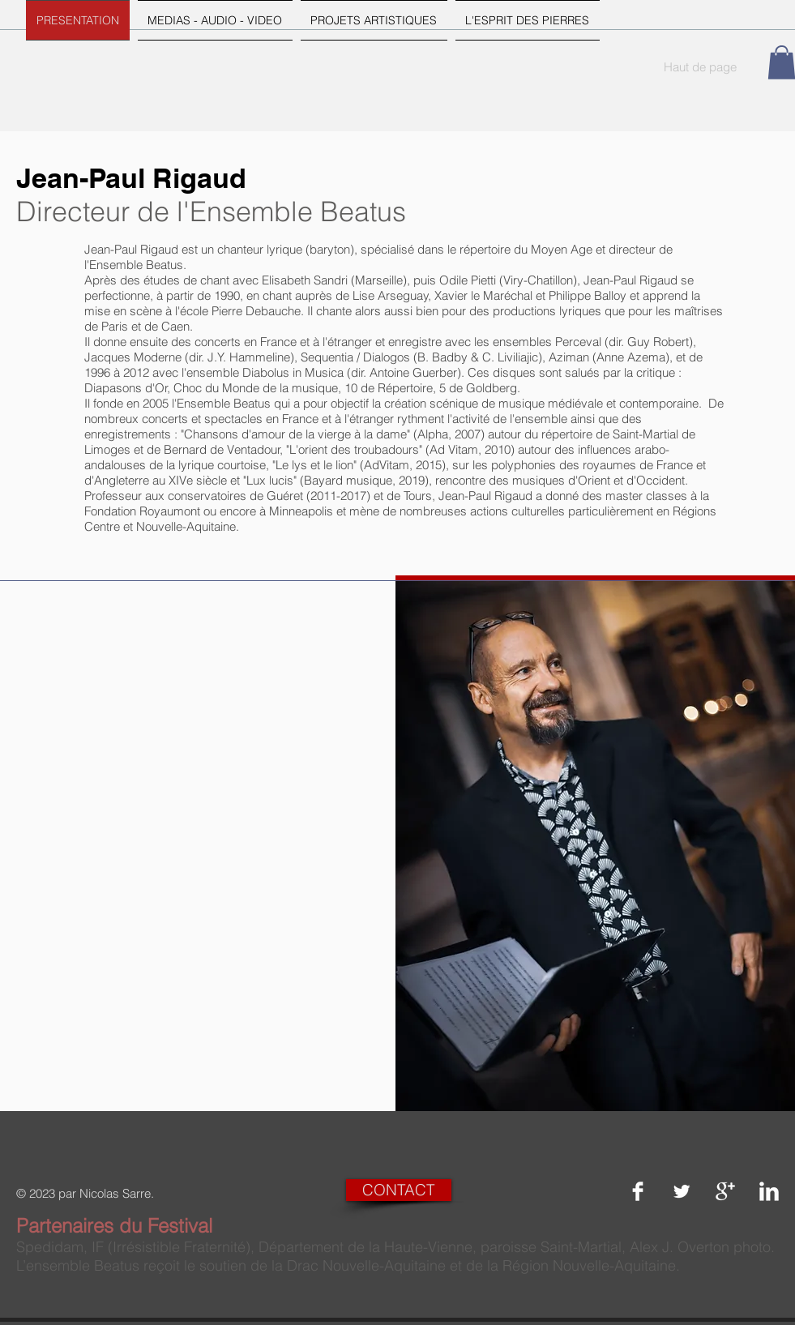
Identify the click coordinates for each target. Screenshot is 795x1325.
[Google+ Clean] (725, 1191)
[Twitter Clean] (681, 1191)
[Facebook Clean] (638, 1191)
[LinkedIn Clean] (769, 1191)
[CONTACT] (398, 1190)
